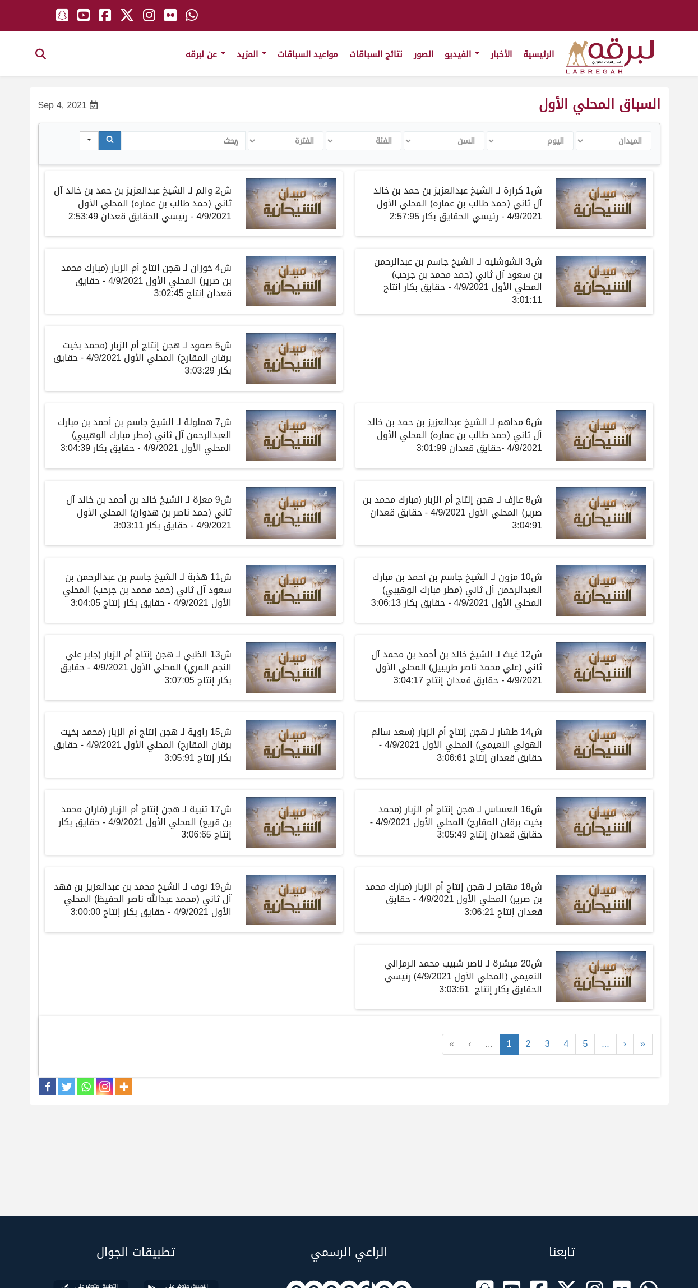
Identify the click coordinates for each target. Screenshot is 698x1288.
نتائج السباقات (376, 54)
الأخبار (501, 54)
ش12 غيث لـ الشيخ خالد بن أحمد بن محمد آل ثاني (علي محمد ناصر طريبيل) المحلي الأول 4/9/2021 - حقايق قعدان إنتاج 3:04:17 (456, 667)
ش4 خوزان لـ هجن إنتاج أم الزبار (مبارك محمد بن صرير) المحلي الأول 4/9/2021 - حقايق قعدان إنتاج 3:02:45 (146, 280)
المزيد (251, 54)
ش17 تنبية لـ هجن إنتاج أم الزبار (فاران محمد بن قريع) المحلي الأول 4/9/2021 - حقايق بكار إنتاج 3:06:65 (145, 822)
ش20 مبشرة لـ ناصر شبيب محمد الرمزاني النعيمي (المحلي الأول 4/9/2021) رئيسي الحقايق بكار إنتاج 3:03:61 (463, 976)
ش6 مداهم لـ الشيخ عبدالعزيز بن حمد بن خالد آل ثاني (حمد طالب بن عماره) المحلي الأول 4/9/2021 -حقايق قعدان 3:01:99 (454, 435)
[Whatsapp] (85, 1086)
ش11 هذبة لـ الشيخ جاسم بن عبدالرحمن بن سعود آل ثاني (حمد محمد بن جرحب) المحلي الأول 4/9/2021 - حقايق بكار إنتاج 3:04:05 (147, 589)
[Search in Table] (183, 140)
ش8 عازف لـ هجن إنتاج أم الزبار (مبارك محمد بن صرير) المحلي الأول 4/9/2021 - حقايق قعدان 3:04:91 (452, 512)
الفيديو (462, 54)
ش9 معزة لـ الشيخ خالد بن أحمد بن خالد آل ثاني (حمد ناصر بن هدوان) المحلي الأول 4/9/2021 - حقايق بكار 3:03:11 (149, 512)
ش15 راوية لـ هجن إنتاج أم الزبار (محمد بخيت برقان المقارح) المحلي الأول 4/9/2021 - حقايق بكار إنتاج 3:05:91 (142, 744)
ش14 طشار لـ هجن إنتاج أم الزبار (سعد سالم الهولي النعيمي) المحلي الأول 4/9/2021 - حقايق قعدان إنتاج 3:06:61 (456, 744)
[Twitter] (66, 1086)
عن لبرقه (205, 54)
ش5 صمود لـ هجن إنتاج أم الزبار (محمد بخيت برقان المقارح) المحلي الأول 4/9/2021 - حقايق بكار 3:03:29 (142, 358)
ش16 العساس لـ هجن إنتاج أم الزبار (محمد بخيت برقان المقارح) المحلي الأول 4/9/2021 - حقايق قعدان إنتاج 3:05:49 (456, 822)
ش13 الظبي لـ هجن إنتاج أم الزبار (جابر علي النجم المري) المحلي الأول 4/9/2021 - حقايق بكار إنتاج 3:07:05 (146, 667)
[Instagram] (104, 1086)
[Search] (110, 140)
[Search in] (89, 140)
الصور (423, 54)
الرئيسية (538, 54)
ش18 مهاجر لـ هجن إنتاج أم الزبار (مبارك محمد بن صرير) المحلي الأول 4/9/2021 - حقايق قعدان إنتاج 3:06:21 (453, 899)
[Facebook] (47, 1086)
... (488, 1043)
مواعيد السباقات (308, 54)
